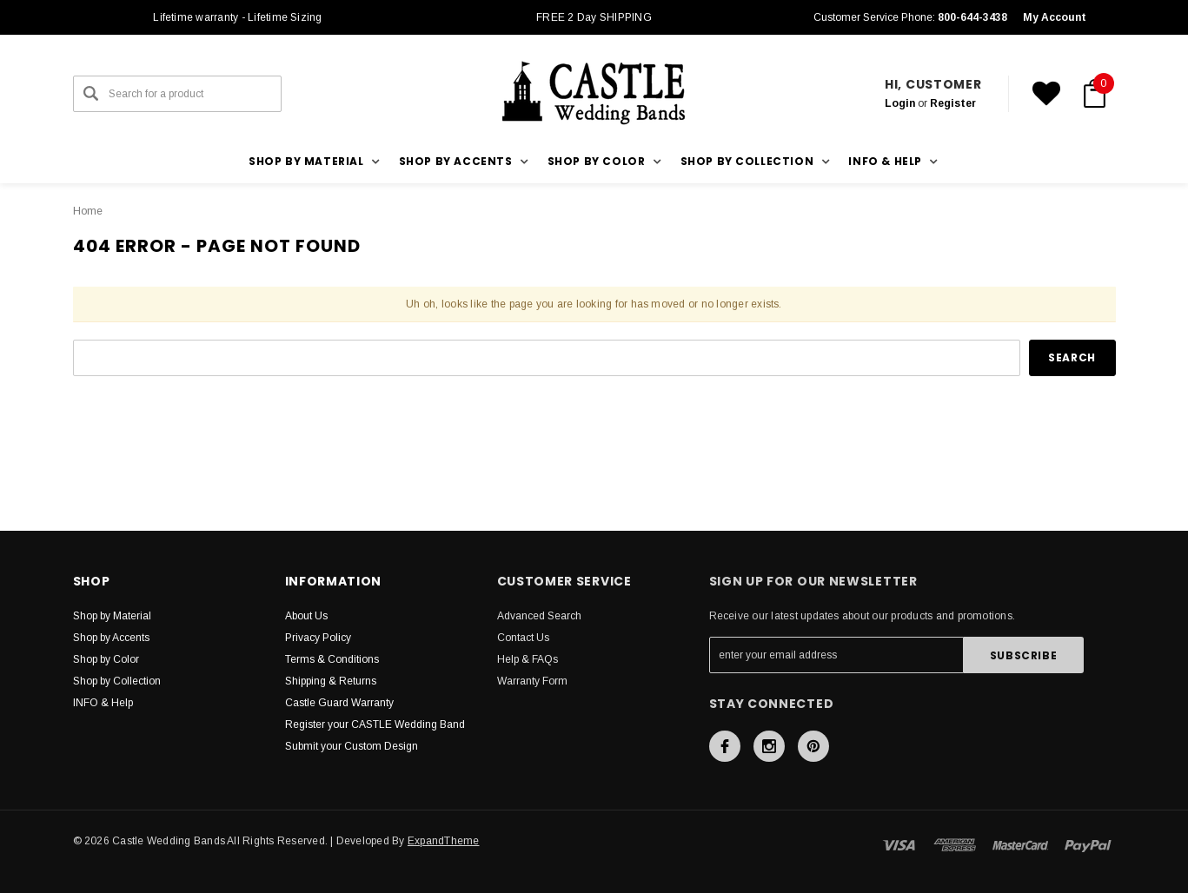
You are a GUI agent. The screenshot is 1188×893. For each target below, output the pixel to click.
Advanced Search (539, 616)
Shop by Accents (111, 638)
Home (88, 211)
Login (900, 103)
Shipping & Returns (330, 681)
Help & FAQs (527, 659)
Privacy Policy (318, 638)
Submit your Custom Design (351, 746)
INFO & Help (103, 703)
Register (953, 103)
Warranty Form (532, 681)
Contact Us (523, 638)
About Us (306, 616)
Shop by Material (112, 616)
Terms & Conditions (332, 659)
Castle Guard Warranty (339, 703)
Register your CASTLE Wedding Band (375, 724)
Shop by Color (106, 659)
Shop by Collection (117, 681)
